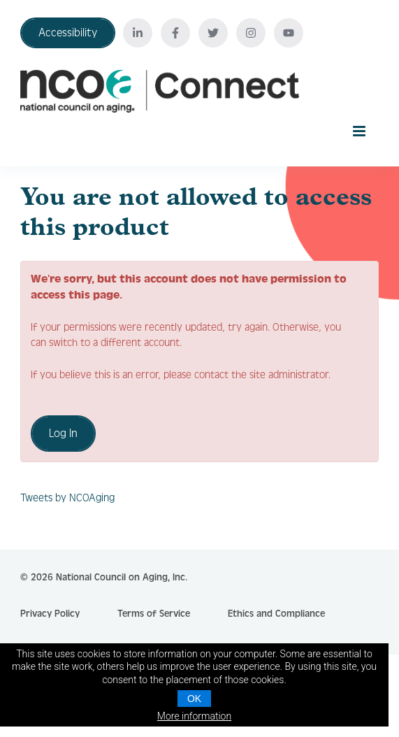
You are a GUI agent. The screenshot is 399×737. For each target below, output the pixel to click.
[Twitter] (213, 33)
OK (194, 698)
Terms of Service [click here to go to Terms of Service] (153, 614)
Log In (63, 433)
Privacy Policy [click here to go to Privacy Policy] (50, 614)
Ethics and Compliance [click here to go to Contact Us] (276, 614)
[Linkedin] (137, 33)
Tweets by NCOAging (67, 498)
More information (194, 716)
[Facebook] (175, 33)
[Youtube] (288, 33)
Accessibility (67, 32)
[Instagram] (251, 33)
